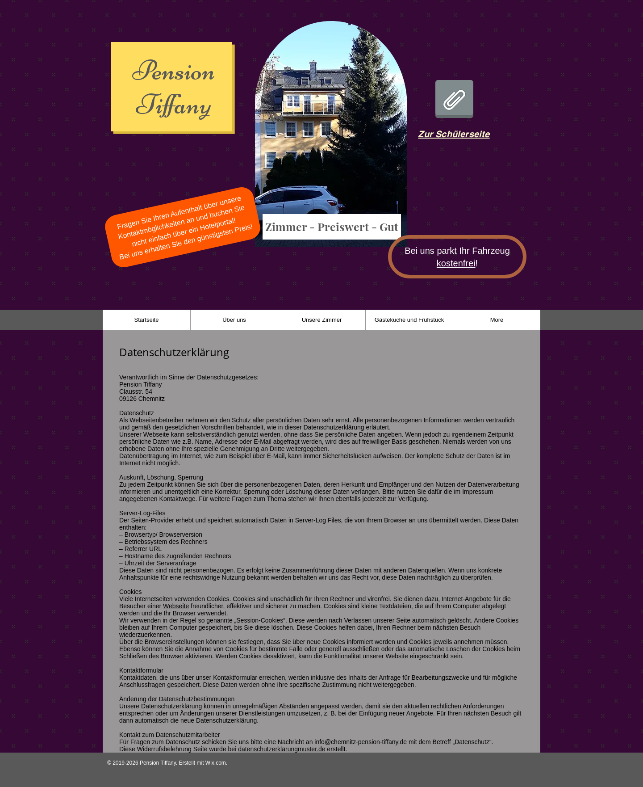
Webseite (176, 606)
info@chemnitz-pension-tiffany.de (360, 741)
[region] (331, 138)
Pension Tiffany (173, 87)
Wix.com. (216, 763)
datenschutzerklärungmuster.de (281, 749)
